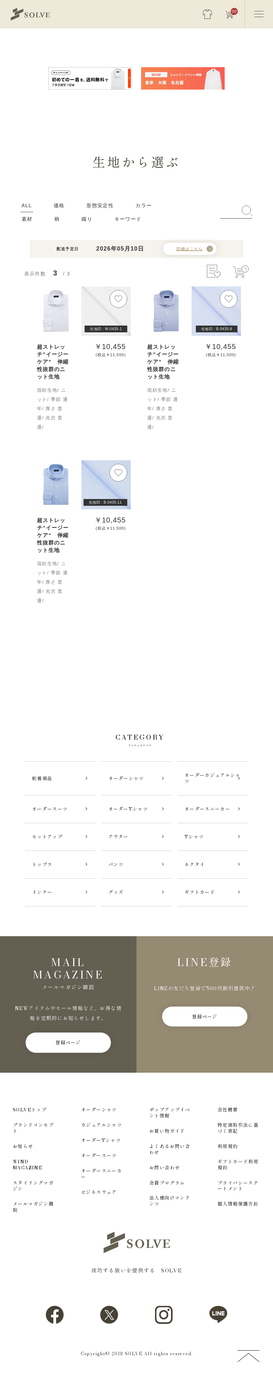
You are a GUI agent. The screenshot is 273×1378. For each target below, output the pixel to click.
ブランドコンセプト (33, 1128)
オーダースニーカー (101, 1174)
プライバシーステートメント (238, 1186)
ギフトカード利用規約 (238, 1165)
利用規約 (228, 1146)
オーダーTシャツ (101, 1140)
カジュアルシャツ (101, 1125)
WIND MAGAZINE (27, 1165)
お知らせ (23, 1146)
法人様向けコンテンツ (169, 1201)
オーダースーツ (99, 1156)
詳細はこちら (189, 249)
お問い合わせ (164, 1168)
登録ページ (68, 1042)
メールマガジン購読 (33, 1207)
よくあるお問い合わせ (169, 1149)
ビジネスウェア (99, 1192)
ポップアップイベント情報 (169, 1113)
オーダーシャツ (99, 1110)
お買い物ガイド (167, 1131)
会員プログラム (167, 1183)
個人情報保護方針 (238, 1204)
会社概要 (228, 1110)
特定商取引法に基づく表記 (238, 1128)
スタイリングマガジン (33, 1186)
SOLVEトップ (30, 1110)
